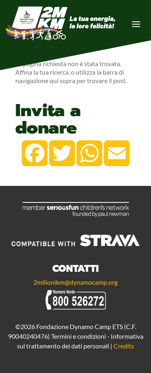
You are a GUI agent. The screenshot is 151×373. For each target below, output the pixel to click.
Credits (124, 346)
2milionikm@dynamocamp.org (75, 282)
